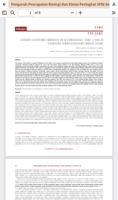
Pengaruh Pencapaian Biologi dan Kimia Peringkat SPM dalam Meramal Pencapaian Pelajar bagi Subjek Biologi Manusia (64, 4)
